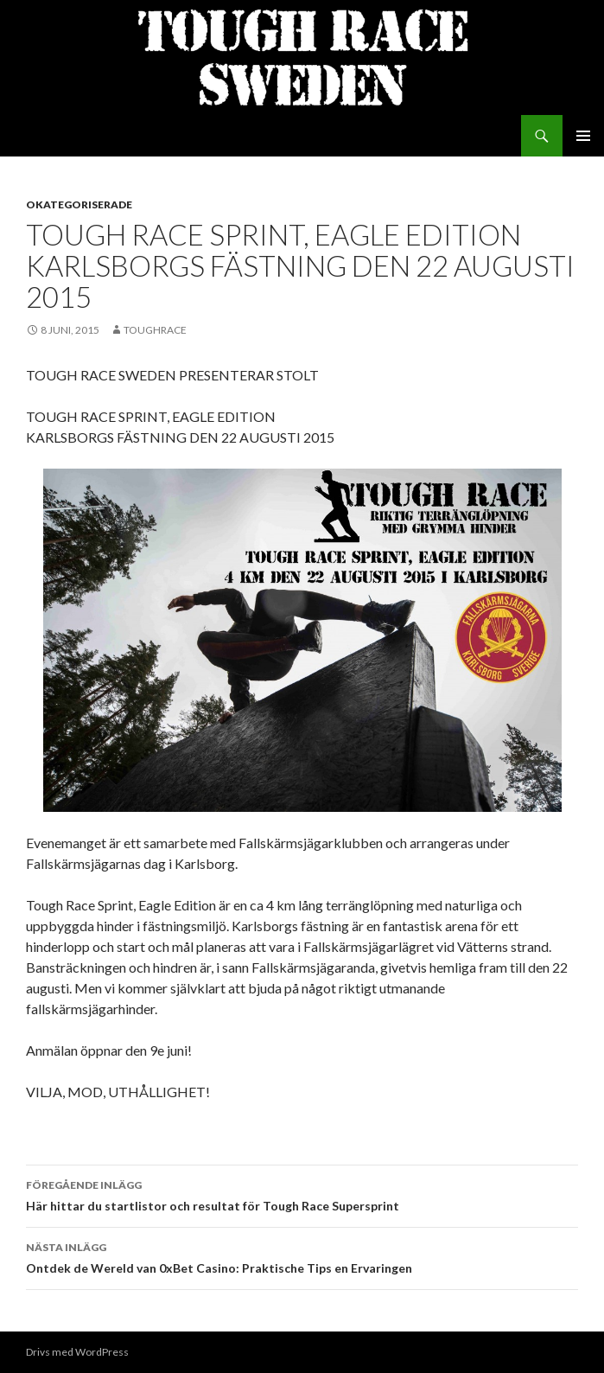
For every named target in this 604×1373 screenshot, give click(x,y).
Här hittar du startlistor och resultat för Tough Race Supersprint (302, 1194)
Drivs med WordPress (77, 1351)
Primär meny (583, 135)
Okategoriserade (79, 204)
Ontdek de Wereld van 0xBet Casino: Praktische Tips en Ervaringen (302, 1256)
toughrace (155, 329)
